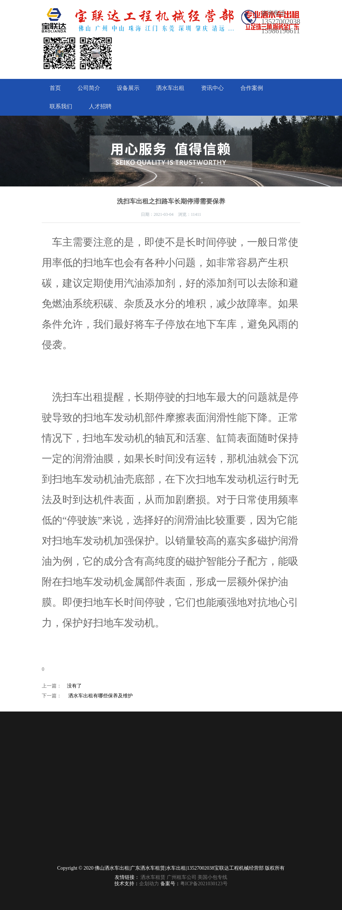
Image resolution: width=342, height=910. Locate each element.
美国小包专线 (212, 877)
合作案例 (251, 88)
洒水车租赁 (153, 877)
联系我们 (61, 106)
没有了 (74, 686)
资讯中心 (212, 88)
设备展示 (128, 88)
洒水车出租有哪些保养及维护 (100, 695)
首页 (55, 88)
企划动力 (149, 883)
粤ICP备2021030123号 (204, 883)
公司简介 (89, 88)
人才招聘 (100, 106)
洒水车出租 (170, 88)
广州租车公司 (181, 877)
